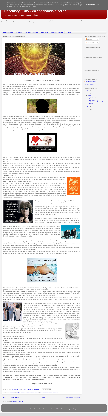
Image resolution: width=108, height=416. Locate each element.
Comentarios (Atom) (17, 401)
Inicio (44, 398)
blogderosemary (91, 81)
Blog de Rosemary (21, 392)
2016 (88, 107)
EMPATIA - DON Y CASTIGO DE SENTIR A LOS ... (95, 101)
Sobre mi (19, 32)
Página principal (8, 32)
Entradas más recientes (12, 398)
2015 (88, 109)
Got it (99, 5)
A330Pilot (57, 409)
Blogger (75, 409)
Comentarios (90, 42)
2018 (88, 91)
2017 (88, 93)
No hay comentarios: (34, 389)
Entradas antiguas (73, 398)
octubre (90, 95)
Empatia (42, 392)
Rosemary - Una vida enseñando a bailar (35, 11)
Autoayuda (12, 392)
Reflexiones (44, 32)
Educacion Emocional (31, 32)
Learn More (90, 5)
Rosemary (56, 392)
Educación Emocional (33, 392)
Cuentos (68, 32)
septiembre (91, 98)
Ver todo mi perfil (89, 84)
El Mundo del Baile (57, 32)
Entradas (89, 39)
